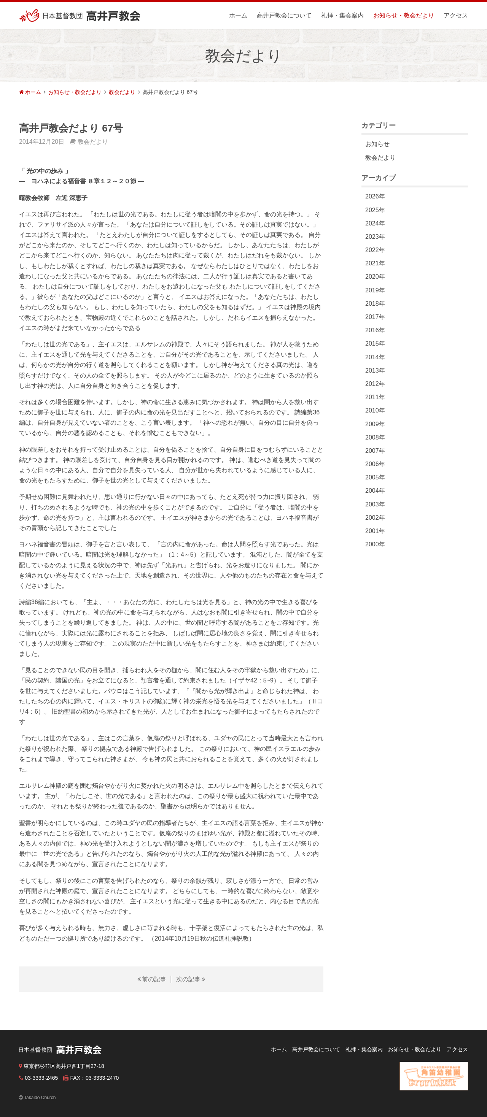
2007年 (375, 450)
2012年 (375, 384)
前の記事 (154, 979)
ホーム (238, 15)
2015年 (375, 343)
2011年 (375, 397)
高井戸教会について (284, 15)
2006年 (375, 464)
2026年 (375, 196)
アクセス (456, 15)
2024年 (375, 223)
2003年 (375, 504)
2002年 (375, 517)
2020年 (375, 276)
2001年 (375, 531)
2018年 (375, 303)
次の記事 (188, 979)
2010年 (375, 410)
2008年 (375, 437)
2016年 (375, 330)
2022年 (375, 250)
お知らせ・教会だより (403, 15)
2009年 (375, 424)
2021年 (375, 263)
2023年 (375, 236)
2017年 (375, 317)
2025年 (375, 210)
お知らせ (377, 144)
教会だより (122, 92)
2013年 (375, 370)
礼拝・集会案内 (342, 15)
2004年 (375, 490)
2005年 (375, 477)
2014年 (375, 357)
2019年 (375, 290)
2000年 (375, 544)
